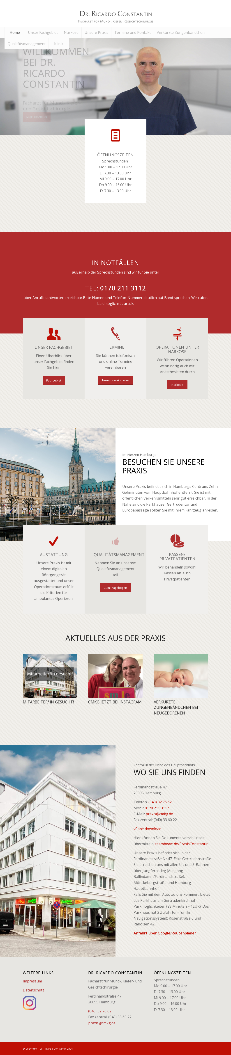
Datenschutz (33, 990)
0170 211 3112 (157, 808)
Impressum (32, 981)
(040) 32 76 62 (160, 801)
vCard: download (147, 828)
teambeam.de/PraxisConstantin (181, 843)
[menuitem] (15, 32)
